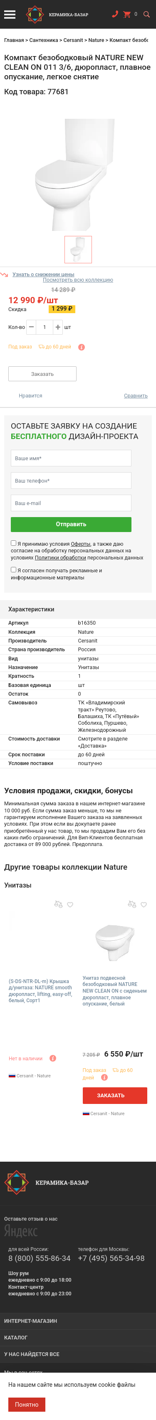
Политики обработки (60, 557)
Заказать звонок (115, 16)
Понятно (27, 1404)
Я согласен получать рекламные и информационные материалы (56, 573)
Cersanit (73, 40)
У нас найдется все (31, 1354)
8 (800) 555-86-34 (39, 1258)
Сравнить (136, 395)
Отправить (71, 524)
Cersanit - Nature (30, 1076)
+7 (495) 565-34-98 (111, 1258)
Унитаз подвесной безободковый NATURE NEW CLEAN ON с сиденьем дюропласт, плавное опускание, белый (115, 991)
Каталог (15, 1337)
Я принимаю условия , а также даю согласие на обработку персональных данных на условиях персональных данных (77, 551)
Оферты (80, 544)
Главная (14, 40)
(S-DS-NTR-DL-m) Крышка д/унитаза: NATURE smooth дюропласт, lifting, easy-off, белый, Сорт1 (40, 991)
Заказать (42, 374)
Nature (96, 40)
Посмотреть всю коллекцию (78, 280)
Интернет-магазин (30, 1321)
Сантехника (43, 40)
